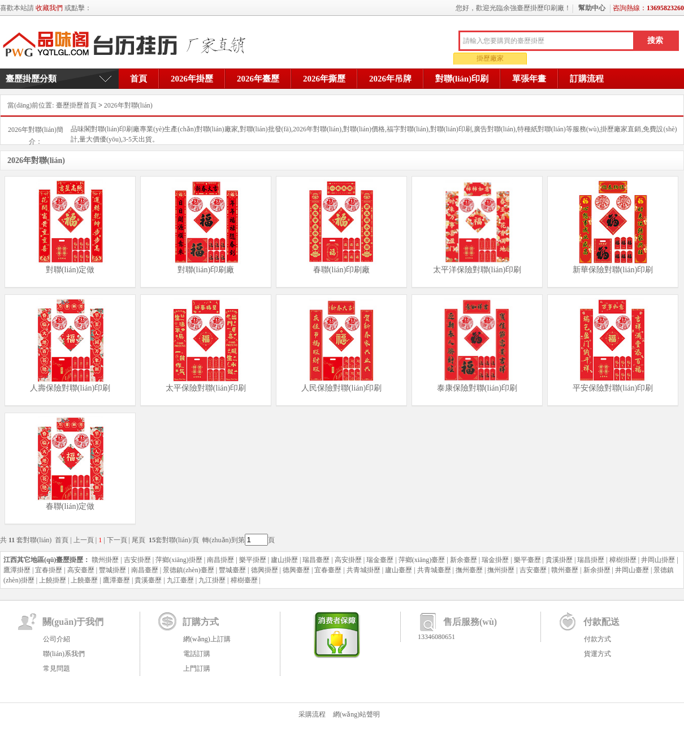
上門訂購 (196, 668)
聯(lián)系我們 (64, 654)
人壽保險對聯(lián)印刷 (70, 388)
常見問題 (56, 668)
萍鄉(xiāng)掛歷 (178, 560)
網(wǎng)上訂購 (207, 639)
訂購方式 (201, 622)
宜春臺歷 (327, 570)
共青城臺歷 (434, 570)
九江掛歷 (212, 580)
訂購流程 (587, 78)
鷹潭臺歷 (116, 580)
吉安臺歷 (533, 570)
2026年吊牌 (390, 78)
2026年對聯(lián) (128, 105)
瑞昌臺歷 (316, 560)
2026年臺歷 (258, 78)
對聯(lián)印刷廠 (206, 269)
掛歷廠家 (490, 58)
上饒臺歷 (84, 580)
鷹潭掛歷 (17, 570)
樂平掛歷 (252, 560)
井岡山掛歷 (658, 560)
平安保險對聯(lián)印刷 (613, 388)
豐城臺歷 (232, 570)
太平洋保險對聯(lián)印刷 (477, 269)
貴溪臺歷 (148, 580)
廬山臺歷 (398, 570)
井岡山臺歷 (632, 570)
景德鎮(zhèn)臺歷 (188, 570)
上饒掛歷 (52, 580)
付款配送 (601, 622)
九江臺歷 (180, 580)
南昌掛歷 (220, 560)
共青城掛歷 (363, 570)
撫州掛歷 (500, 570)
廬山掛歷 (284, 560)
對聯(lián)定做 (70, 269)
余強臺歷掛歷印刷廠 (128, 45)
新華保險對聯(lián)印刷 (613, 269)
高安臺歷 (80, 570)
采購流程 (312, 714)
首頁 (138, 78)
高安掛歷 (348, 560)
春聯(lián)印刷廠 (341, 269)
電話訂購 (196, 654)
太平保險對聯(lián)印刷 (206, 388)
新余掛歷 (597, 570)
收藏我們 (49, 8)
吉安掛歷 (137, 560)
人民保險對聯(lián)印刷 (341, 388)
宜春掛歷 (48, 570)
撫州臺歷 (469, 570)
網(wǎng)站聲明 (356, 714)
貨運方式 (597, 654)
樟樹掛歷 (623, 560)
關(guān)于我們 (72, 622)
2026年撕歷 (324, 78)
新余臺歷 (463, 560)
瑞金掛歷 (495, 560)
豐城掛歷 (112, 570)
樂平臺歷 (527, 560)
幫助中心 (591, 8)
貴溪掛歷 (559, 560)
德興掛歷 (264, 570)
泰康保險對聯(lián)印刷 (477, 388)
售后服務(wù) (470, 622)
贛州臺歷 (564, 570)
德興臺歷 (296, 570)
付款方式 (597, 639)
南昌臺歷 (144, 570)
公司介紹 (56, 639)
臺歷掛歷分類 (31, 78)
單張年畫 (529, 78)
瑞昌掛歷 (590, 560)
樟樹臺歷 (244, 580)
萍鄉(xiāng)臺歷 (422, 560)
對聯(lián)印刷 (461, 78)
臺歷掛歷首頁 (76, 105)
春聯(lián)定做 (70, 506)
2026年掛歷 (192, 78)
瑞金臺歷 (379, 560)
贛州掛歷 (105, 560)
